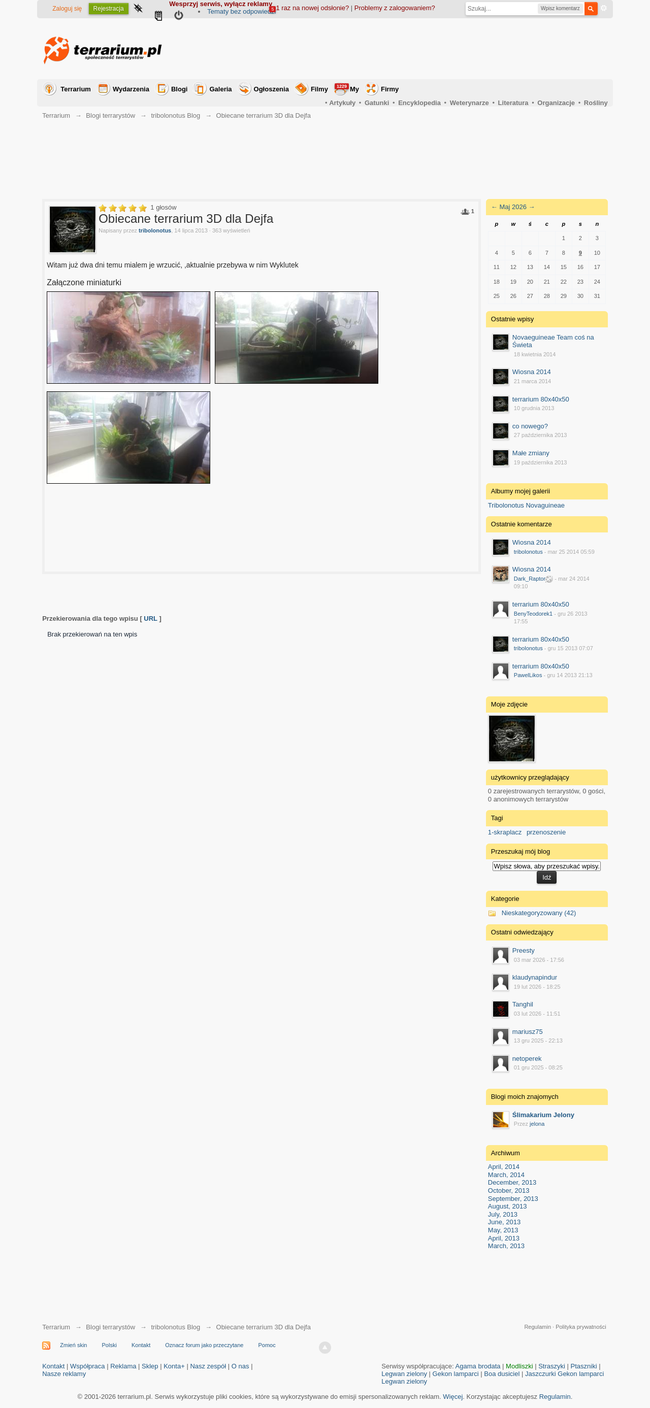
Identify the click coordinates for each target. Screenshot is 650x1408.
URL (150, 618)
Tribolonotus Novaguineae (526, 505)
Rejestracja (108, 8)
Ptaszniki (584, 1366)
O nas (240, 1366)
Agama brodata (478, 1366)
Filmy (319, 89)
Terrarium (75, 89)
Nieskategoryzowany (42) (539, 913)
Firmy (390, 89)
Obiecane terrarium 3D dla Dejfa (263, 1327)
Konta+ (174, 1366)
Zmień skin (73, 1345)
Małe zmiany (530, 453)
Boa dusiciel (501, 1374)
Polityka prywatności (581, 1327)
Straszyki (551, 1366)
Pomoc (266, 1345)
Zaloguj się (67, 8)
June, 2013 (504, 1222)
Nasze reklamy (64, 1374)
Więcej (453, 1396)
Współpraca (87, 1366)
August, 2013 (507, 1206)
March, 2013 (506, 1246)
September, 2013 (513, 1198)
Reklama (123, 1366)
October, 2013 (509, 1190)
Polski (109, 1345)
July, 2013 (502, 1214)
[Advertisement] (423, 49)
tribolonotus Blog (175, 1327)
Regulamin (537, 1327)
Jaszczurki (540, 1374)
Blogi (179, 89)
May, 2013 (503, 1230)
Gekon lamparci (456, 1374)
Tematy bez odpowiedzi (241, 11)
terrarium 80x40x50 (540, 399)
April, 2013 (503, 1238)
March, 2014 (506, 1175)
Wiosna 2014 (531, 372)
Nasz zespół (208, 1366)
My (347, 88)
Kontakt (141, 1345)
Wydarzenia (131, 89)
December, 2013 (512, 1182)
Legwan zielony (404, 1374)
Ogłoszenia (271, 89)
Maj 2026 (512, 207)
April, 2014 (503, 1166)
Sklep (150, 1366)
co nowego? (530, 426)
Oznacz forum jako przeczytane (204, 1345)
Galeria (220, 89)
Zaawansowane (604, 8)
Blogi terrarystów (110, 1327)
